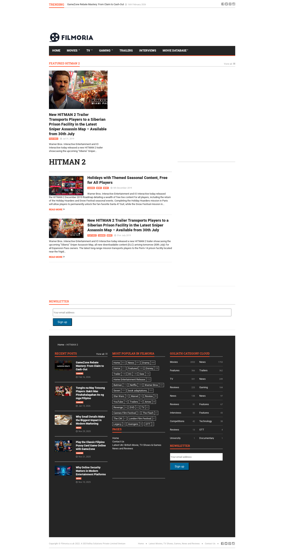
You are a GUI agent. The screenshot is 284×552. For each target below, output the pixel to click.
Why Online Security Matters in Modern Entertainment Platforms (91, 471)
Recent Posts (66, 353)
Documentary (206, 438)
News (99, 188)
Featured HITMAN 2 (64, 63)
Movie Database (174, 50)
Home (56, 50)
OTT (201, 429)
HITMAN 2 (67, 162)
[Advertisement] (165, 20)
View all (228, 64)
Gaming (105, 50)
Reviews (174, 387)
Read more (55, 209)
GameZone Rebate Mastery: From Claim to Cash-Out (95, 4)
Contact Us (118, 441)
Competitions (177, 421)
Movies (72, 50)
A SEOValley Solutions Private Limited (99, 543)
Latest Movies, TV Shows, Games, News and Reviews (174, 543)
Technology (205, 421)
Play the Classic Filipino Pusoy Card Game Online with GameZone (91, 445)
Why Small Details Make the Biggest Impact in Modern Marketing (90, 420)
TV (88, 50)
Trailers (126, 50)
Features (53, 139)
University (175, 438)
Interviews (147, 50)
